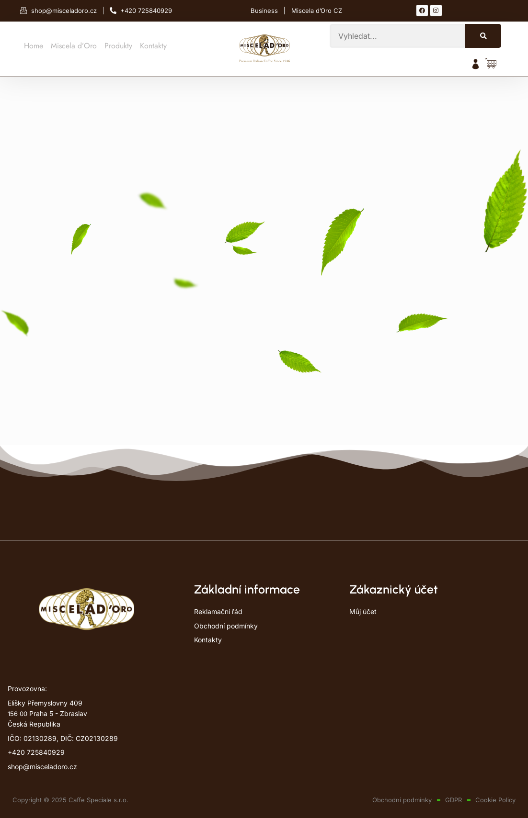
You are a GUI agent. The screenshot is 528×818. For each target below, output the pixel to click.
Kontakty (153, 45)
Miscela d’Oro (74, 45)
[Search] (483, 36)
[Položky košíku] (493, 63)
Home (33, 45)
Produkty (118, 45)
